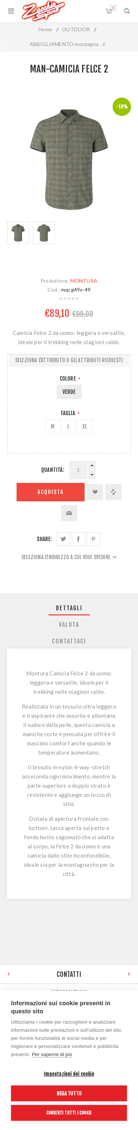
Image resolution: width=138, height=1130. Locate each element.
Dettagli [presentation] (69, 608)
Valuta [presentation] (69, 624)
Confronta (113, 492)
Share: (44, 539)
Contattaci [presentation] (69, 641)
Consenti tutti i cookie (69, 1113)
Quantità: (52, 469)
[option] (18, 242)
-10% (122, 107)
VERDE (69, 391)
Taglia (68, 413)
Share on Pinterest (93, 539)
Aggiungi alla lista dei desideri (95, 492)
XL (84, 426)
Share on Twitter (63, 539)
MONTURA (84, 281)
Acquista (51, 491)
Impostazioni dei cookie (69, 1074)
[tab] (69, 608)
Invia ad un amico (69, 513)
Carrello (113, 8)
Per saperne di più (52, 1054)
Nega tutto (69, 1093)
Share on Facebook (78, 539)
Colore (68, 378)
